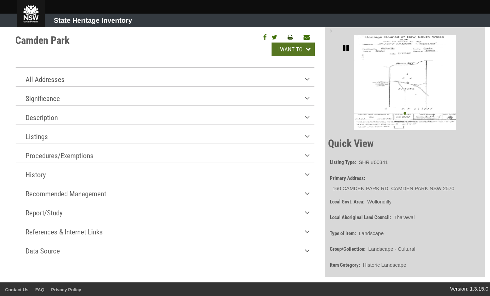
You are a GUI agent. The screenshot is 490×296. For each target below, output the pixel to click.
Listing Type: (343, 162)
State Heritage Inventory (93, 20)
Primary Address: (347, 178)
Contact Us (17, 289)
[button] (165, 77)
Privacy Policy (66, 289)
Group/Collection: (347, 249)
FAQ (40, 289)
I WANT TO (290, 49)
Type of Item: (343, 233)
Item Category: (345, 265)
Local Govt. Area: (347, 202)
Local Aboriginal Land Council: (360, 217)
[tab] (165, 76)
